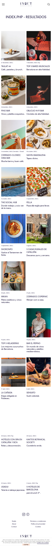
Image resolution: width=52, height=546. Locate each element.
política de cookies (43, 543)
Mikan (4, 296)
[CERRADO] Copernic (37, 296)
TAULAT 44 (6, 66)
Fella (29, 202)
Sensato (31, 392)
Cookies (38, 526)
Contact (14, 526)
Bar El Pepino (33, 343)
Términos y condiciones (38, 521)
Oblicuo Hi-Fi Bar (35, 110)
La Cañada (6, 392)
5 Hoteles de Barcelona (33, 488)
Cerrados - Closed (18, 151)
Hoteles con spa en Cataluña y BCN (11, 441)
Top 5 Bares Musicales (38, 66)
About (14, 524)
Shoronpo (7, 249)
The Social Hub (9, 202)
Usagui (4, 486)
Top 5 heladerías (10, 343)
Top (39, 62)
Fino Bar (5, 110)
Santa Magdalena (36, 154)
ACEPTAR (26, 544)
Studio (14, 521)
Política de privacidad (38, 524)
